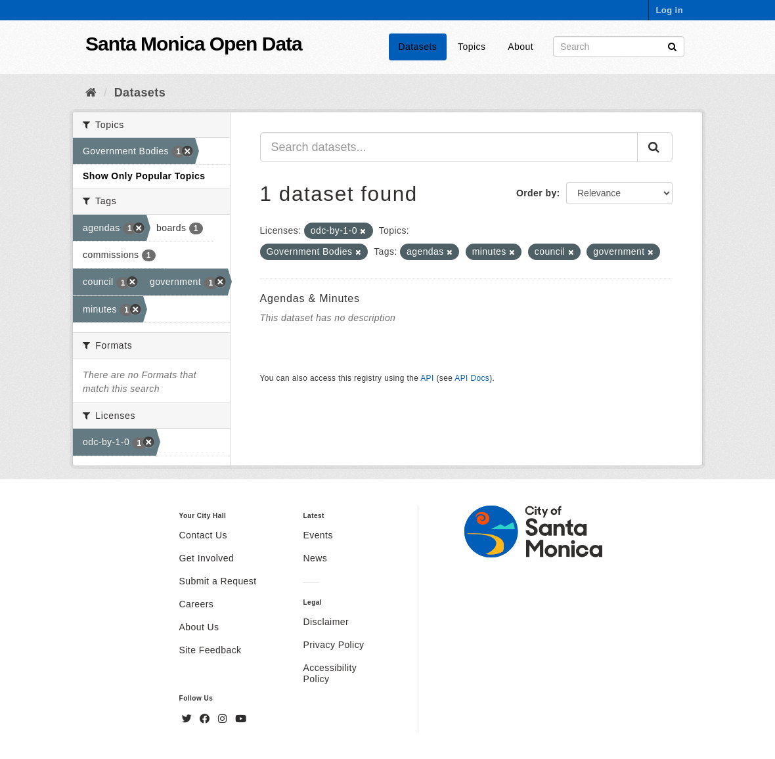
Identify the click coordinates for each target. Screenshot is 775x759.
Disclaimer (326, 622)
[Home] (91, 92)
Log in (669, 10)
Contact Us (203, 535)
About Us (199, 627)
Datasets (418, 46)
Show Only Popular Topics (144, 176)
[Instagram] (223, 719)
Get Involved (206, 558)
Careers (196, 604)
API (426, 378)
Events (317, 535)
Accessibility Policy (330, 673)
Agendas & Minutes (310, 298)
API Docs (471, 378)
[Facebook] (206, 719)
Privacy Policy (333, 645)
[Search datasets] (618, 46)
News (315, 558)
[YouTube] (240, 719)
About (520, 46)
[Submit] (672, 45)
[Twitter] (188, 719)
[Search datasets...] (449, 147)
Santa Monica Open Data (193, 43)
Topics (471, 46)
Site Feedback (210, 650)
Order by (536, 193)
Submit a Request (218, 581)
